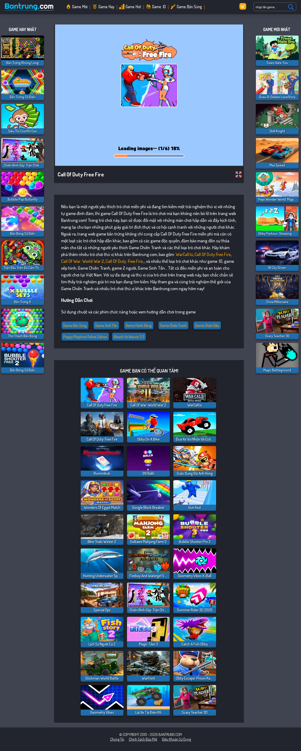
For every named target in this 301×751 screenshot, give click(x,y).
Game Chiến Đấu (207, 325)
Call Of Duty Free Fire (212, 254)
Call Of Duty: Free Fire (124, 261)
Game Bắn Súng (189, 6)
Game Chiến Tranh (173, 325)
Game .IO (159, 6)
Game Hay (107, 6)
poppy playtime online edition (85, 336)
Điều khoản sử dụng (176, 739)
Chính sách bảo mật (143, 739)
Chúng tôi (117, 739)
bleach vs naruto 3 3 (129, 336)
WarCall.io (184, 254)
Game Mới (79, 6)
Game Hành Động (139, 325)
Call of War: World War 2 (82, 261)
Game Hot (133, 6)
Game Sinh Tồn (106, 325)
